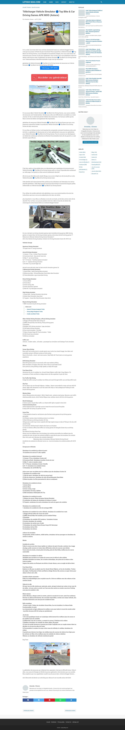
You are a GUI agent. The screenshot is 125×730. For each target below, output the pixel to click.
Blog (57, 2)
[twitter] (38, 700)
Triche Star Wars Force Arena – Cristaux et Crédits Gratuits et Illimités (93, 101)
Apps (82, 154)
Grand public (96, 164)
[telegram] (71, 700)
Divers (94, 159)
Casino (94, 157)
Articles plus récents (28, 710)
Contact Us (68, 722)
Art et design (83, 159)
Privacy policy (61, 722)
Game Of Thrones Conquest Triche (36, 309)
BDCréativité (83, 169)
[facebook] (28, 700)
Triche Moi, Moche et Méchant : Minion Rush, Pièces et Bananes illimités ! (94, 22)
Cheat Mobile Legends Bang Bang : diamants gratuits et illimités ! (93, 31)
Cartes (94, 154)
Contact (63, 2)
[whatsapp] (60, 700)
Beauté (82, 172)
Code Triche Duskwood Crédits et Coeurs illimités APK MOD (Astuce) (94, 12)
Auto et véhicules (84, 162)
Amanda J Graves (90, 127)
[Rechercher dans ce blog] (101, 2)
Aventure (83, 164)
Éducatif (95, 173)
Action (82, 152)
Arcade (82, 157)
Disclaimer (53, 722)
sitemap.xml (75, 722)
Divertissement (96, 162)
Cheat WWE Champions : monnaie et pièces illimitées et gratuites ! (93, 70)
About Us (71, 2)
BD (80, 167)
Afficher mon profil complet (90, 142)
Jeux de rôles (96, 171)
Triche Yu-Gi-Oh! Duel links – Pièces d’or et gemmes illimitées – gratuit (94, 41)
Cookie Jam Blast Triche (33, 314)
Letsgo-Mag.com (31, 2)
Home (44, 2)
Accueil (48, 722)
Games (51, 2)
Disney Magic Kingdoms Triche (35, 311)
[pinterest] (49, 700)
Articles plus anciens (70, 710)
